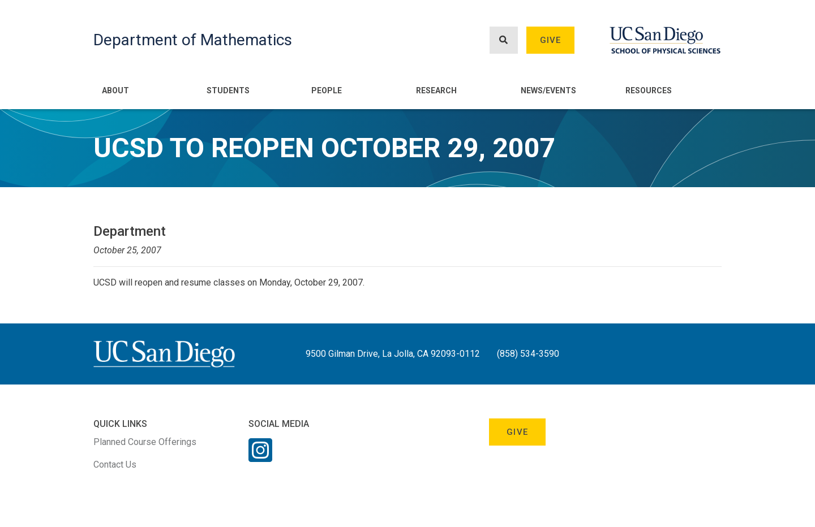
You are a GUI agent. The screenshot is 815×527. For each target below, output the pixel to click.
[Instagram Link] (260, 457)
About (115, 90)
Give (550, 40)
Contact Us (114, 464)
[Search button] (504, 40)
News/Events (548, 90)
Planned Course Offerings (144, 442)
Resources (648, 90)
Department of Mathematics (192, 40)
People (326, 90)
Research (436, 90)
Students (228, 90)
